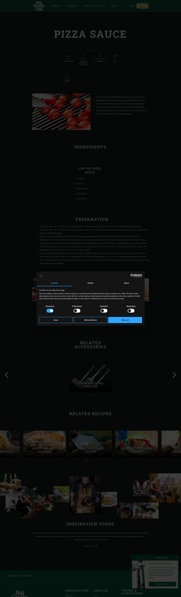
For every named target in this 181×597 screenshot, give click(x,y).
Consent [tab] (54, 283)
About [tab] (126, 283)
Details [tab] (90, 283)
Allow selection (90, 320)
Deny (56, 320)
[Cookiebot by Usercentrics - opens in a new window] (131, 275)
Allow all (125, 320)
